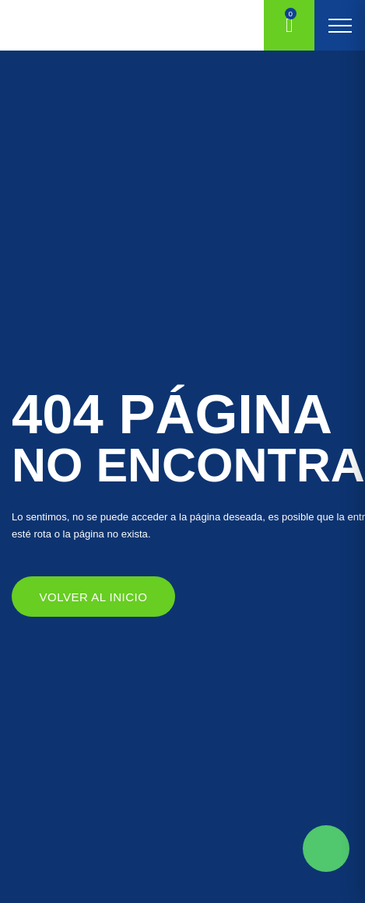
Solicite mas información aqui (326, 848)
